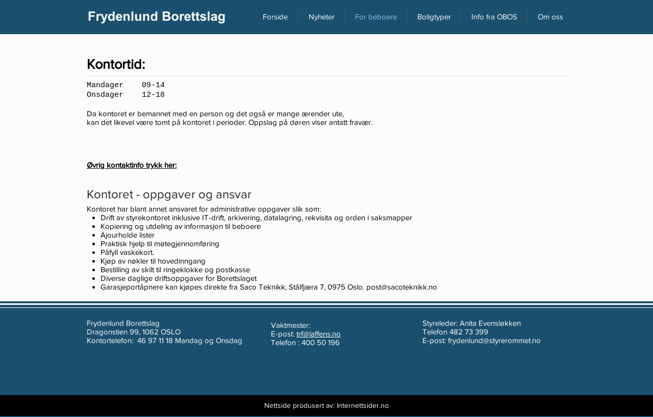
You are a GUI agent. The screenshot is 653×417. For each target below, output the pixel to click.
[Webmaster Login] (227, 405)
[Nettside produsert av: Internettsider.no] (326, 405)
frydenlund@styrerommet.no (494, 340)
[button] (550, 17)
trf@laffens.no (318, 333)
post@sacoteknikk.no (401, 286)
